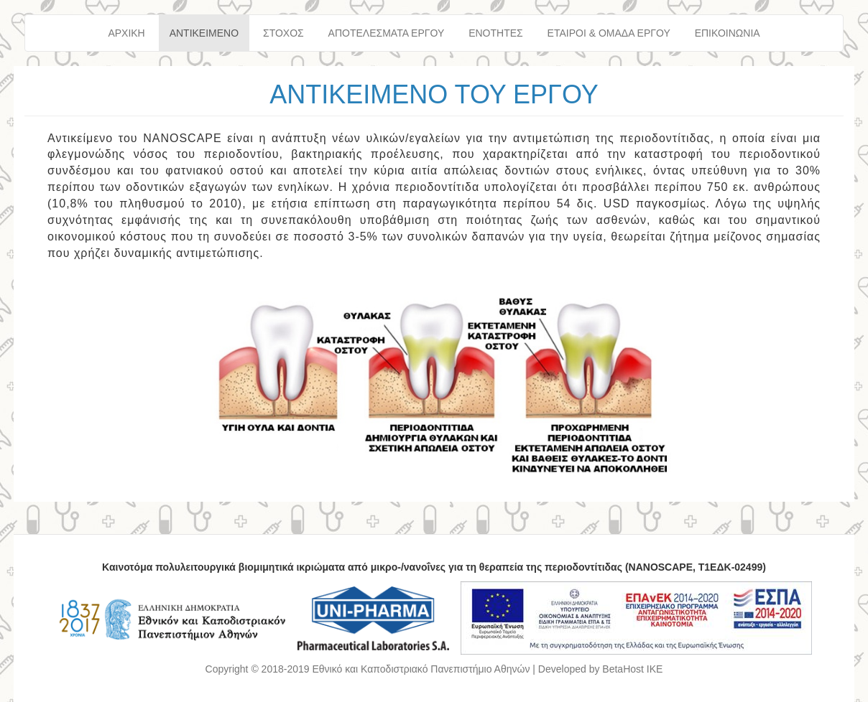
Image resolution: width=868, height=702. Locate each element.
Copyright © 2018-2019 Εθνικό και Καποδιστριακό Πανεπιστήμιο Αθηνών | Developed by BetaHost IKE (434, 669)
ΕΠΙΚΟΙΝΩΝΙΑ (727, 33)
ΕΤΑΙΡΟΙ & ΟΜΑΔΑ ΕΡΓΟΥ (609, 33)
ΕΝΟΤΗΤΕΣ (495, 33)
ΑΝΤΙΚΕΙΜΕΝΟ (204, 33)
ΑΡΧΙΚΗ (126, 33)
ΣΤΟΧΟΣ (283, 33)
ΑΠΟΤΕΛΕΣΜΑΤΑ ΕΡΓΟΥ (386, 33)
